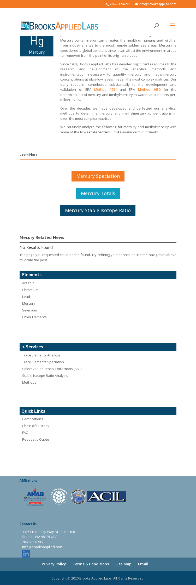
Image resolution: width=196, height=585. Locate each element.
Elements (31, 274)
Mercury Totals (98, 193)
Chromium (30, 289)
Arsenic (28, 283)
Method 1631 (105, 89)
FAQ (25, 432)
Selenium (29, 310)
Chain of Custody (35, 425)
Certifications (32, 419)
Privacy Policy (54, 563)
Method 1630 (149, 89)
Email (143, 563)
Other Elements (34, 317)
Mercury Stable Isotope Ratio (98, 210)
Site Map (123, 563)
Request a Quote (35, 439)
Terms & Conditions (91, 563)
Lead (26, 296)
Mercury (28, 303)
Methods (29, 382)
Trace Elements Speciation (43, 362)
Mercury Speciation (98, 176)
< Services (32, 347)
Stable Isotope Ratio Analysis (45, 375)
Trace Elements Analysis (41, 355)
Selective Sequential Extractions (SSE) (51, 368)
